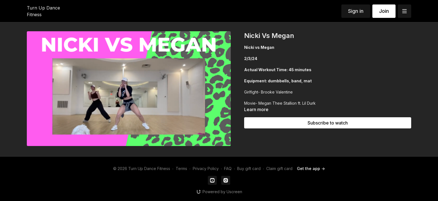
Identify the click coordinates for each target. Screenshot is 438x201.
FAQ (228, 168)
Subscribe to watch (328, 123)
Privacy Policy (206, 168)
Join (384, 11)
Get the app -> (311, 168)
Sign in (355, 11)
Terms (181, 168)
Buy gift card (249, 168)
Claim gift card (279, 168)
